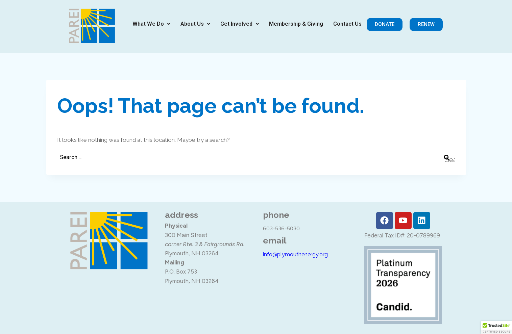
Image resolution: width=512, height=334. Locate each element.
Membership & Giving (296, 24)
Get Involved (239, 24)
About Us (195, 24)
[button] (151, 24)
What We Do (151, 24)
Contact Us (347, 24)
